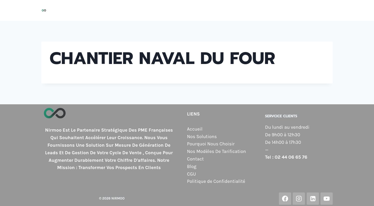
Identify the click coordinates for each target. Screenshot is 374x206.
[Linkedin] (313, 198)
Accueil (122, 10)
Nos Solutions (151, 10)
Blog (325, 10)
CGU (191, 174)
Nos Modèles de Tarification (259, 10)
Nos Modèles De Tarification (216, 151)
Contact (305, 10)
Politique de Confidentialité (216, 181)
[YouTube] (326, 198)
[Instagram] (299, 198)
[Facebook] (285, 198)
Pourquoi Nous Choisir (197, 10)
